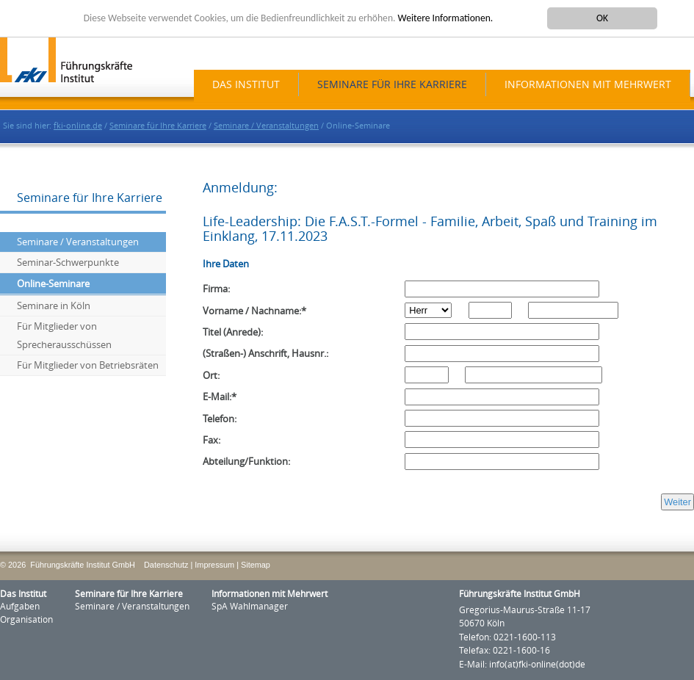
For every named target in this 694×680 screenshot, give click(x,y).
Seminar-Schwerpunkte (68, 262)
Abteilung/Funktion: (246, 461)
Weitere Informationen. (446, 18)
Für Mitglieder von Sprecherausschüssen (64, 335)
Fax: (211, 440)
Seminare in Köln (53, 305)
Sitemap (255, 564)
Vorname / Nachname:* (254, 311)
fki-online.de (78, 126)
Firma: (216, 288)
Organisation (26, 620)
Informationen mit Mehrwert (588, 85)
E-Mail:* (219, 396)
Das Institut (246, 85)
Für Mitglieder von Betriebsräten (88, 365)
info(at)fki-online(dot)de (537, 664)
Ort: (211, 375)
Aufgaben (20, 606)
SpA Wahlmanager (250, 606)
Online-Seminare (53, 283)
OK (602, 18)
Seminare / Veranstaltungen (266, 126)
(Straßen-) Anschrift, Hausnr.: (265, 353)
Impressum (214, 564)
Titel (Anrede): (233, 332)
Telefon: (219, 418)
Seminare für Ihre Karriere (392, 85)
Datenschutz (166, 564)
